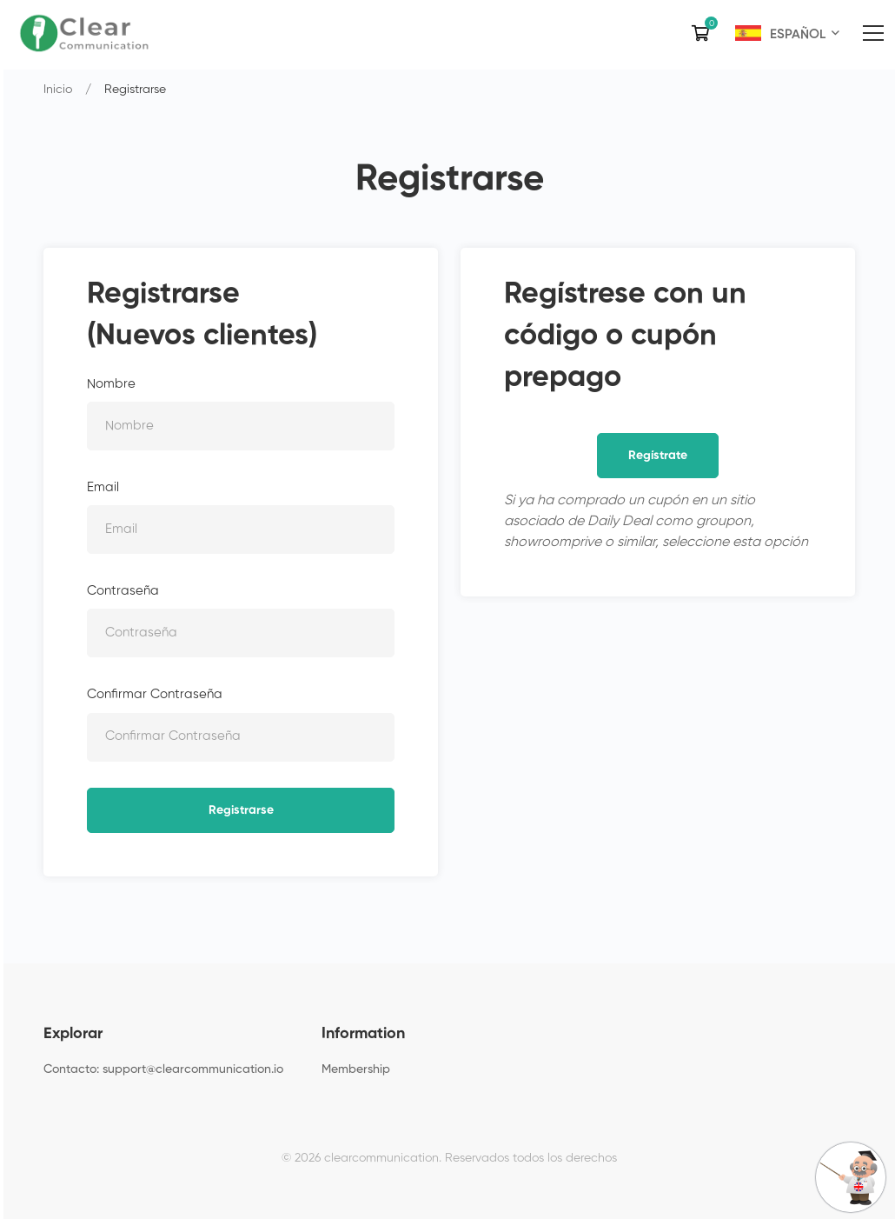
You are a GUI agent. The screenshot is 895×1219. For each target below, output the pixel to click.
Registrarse (241, 810)
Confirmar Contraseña (154, 694)
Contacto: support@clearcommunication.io (163, 1069)
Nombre (111, 383)
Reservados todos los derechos (531, 1158)
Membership (356, 1069)
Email (103, 487)
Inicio (57, 89)
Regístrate (657, 456)
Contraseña (123, 590)
